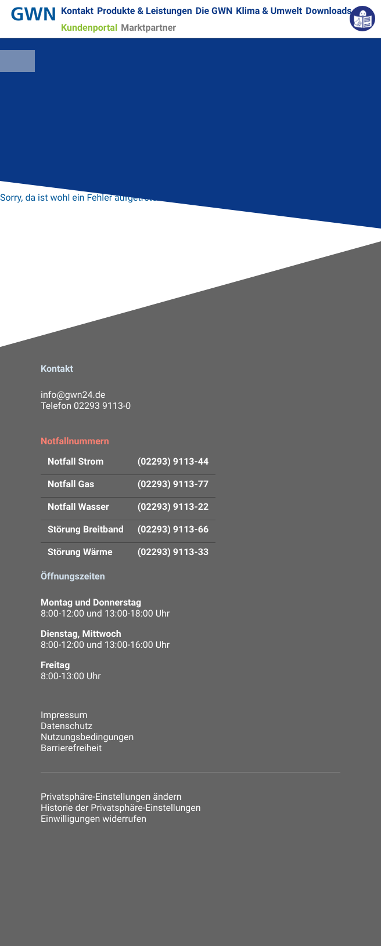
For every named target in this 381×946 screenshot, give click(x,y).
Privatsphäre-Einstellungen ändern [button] (111, 796)
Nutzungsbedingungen (87, 736)
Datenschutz (66, 725)
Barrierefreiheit (71, 747)
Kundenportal (89, 27)
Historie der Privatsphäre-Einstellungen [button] (121, 807)
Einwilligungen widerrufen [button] (93, 818)
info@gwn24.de (73, 394)
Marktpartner (148, 27)
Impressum (64, 714)
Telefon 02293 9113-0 (86, 405)
